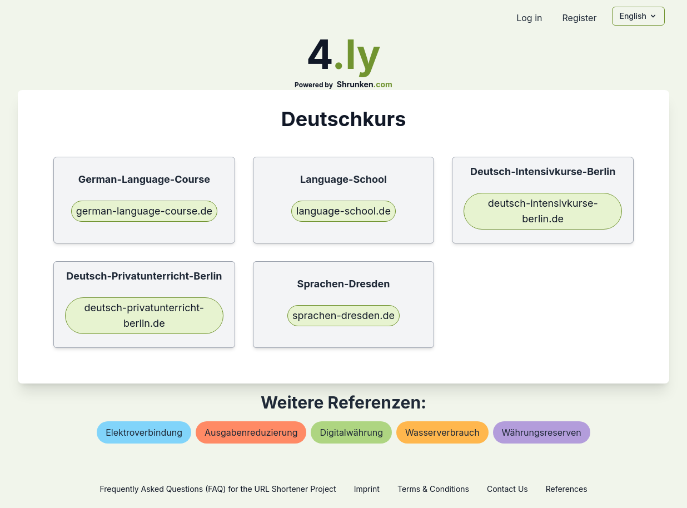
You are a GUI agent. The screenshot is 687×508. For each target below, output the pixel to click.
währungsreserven (541, 432)
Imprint (367, 489)
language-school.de (343, 211)
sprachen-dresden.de (343, 315)
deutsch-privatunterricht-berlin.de (144, 315)
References (567, 489)
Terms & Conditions (433, 489)
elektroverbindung (144, 432)
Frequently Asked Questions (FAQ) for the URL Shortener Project (217, 489)
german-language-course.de (144, 211)
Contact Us (507, 489)
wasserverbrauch (442, 432)
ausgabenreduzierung (251, 432)
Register (579, 17)
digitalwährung (351, 432)
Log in (529, 17)
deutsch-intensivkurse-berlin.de (543, 211)
